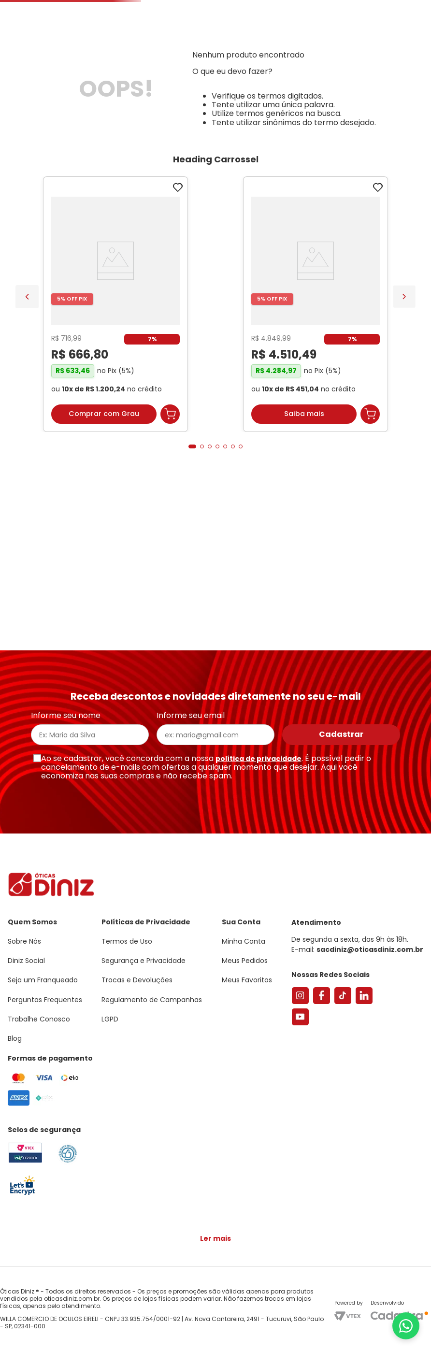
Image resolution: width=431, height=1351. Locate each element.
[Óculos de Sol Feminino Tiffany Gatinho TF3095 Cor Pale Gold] (165, 446)
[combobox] (124, 80)
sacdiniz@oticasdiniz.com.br (369, 955)
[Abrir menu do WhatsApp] (405, 1325)
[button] (377, 50)
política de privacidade (259, 763)
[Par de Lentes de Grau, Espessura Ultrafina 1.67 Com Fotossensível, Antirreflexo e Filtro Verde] (365, 446)
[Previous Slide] (27, 434)
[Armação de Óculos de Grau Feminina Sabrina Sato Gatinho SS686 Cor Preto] (65, 446)
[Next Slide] (404, 434)
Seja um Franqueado (46, 8)
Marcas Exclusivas (404, 112)
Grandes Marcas (327, 112)
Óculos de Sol (108, 112)
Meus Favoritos (371, 80)
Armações (48, 112)
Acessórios (263, 112)
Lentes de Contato (181, 112)
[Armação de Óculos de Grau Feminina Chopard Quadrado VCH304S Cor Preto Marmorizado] (265, 446)
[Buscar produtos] (129, 80)
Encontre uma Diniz (201, 80)
